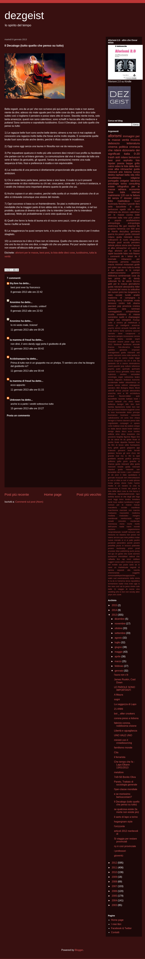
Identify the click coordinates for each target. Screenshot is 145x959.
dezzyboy (124, 231)
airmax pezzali (122, 390)
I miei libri (116, 924)
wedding (111, 592)
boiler (128, 407)
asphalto (128, 160)
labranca (135, 180)
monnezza (112, 524)
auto (138, 396)
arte (121, 172)
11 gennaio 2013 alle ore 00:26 (27, 329)
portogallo (113, 180)
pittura (118, 245)
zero (114, 594)
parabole (112, 543)
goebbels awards (116, 458)
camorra (128, 331)
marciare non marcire (130, 510)
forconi (136, 281)
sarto (131, 564)
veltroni (124, 385)
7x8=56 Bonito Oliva (125, 777)
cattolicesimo (113, 418)
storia (124, 245)
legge (137, 358)
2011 (115, 867)
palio (131, 540)
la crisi (133, 486)
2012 (115, 862)
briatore (123, 409)
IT (121, 198)
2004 (115, 900)
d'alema (111, 339)
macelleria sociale (117, 507)
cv (109, 429)
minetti (111, 521)
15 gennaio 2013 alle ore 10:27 (27, 408)
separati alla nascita (128, 570)
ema (117, 434)
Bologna (124, 388)
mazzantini (124, 513)
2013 (115, 615)
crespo (137, 426)
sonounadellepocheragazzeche (121, 575)
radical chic (134, 556)
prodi (137, 548)
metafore (119, 772)
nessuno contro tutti (119, 303)
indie (137, 215)
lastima (134, 355)
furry (110, 448)
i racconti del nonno (117, 289)
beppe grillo (133, 163)
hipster (111, 163)
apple (110, 253)
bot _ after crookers (124, 713)
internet (136, 192)
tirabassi (127, 380)
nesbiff (124, 532)
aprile (118, 656)
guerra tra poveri (116, 234)
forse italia (116, 192)
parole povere (133, 543)
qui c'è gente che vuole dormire (125, 554)
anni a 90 (122, 393)
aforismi (115, 136)
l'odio (130, 483)
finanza (111, 347)
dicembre (120, 619)
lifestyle (111, 242)
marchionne (113, 510)
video (118, 166)
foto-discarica (124, 347)
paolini (137, 540)
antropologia (114, 223)
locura (110, 361)
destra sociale (125, 339)
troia (126, 584)
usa (118, 320)
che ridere (114, 150)
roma (132, 371)
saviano (123, 374)
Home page (53, 494)
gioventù (118, 855)
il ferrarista (119, 757)
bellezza (111, 404)
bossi (117, 409)
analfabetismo (133, 220)
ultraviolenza (131, 382)
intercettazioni (134, 477)
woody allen (134, 592)
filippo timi (135, 437)
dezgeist (24, 15)
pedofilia (111, 545)
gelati (116, 448)
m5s (137, 175)
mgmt (137, 518)
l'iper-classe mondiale (125, 789)
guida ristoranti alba (124, 464)
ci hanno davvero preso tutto (127, 420)
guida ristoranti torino (128, 237)
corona (137, 336)
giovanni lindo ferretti (129, 450)
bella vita (129, 175)
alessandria (135, 390)
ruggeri (111, 562)
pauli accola (123, 242)
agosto (118, 637)
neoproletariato (114, 532)
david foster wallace (131, 429)
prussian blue (114, 551)
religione (135, 178)
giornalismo (134, 284)
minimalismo (134, 363)
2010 (115, 872)
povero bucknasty (116, 548)
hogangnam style (123, 821)
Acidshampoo (18, 358)
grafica (128, 458)
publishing (124, 551)
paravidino (121, 543)
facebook (118, 344)
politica (123, 146)
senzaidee (135, 374)
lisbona (128, 172)
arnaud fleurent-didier (119, 396)
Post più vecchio (89, 494)
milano (124, 157)
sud (115, 578)
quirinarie (136, 369)
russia (117, 562)
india (129, 355)
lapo (138, 494)
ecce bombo (134, 431)
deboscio (114, 143)
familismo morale (123, 747)
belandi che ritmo (124, 401)
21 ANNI (118, 709)
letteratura (133, 143)
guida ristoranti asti (130, 352)
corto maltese (114, 426)
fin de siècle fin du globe (119, 439)
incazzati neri (121, 477)
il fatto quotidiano (128, 475)
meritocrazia (126, 518)
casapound (130, 333)
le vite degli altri (128, 497)
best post (44, 252)
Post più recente (17, 494)
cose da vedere (126, 426)
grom (125, 461)
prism (130, 548)
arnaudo (125, 328)
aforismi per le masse (26, 252)
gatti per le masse (117, 284)
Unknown (15, 400)
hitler (137, 287)
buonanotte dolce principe (128, 412)
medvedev (123, 516)
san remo (122, 267)
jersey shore (120, 483)
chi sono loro (127, 418)
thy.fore (14, 283)
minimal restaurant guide (127, 264)
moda (137, 300)
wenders (111, 388)
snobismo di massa (128, 314)
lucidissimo (82, 252)
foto (138, 160)
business (124, 415)
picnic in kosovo (123, 545)
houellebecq (114, 178)
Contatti (115, 932)
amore (118, 328)
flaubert (131, 442)
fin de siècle (125, 281)
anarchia (111, 393)
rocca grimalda (122, 371)
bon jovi (111, 409)
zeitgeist (124, 180)
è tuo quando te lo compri (124, 270)
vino (138, 589)
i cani (128, 472)
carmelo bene (115, 333)
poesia (120, 163)
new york (127, 217)
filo (120, 226)
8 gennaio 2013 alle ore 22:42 (27, 292)
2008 (115, 881)
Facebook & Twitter (121, 928)
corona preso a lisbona (126, 718)
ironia (110, 483)
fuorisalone (135, 445)
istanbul (132, 226)
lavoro (117, 497)
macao (137, 505)
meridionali (112, 518)
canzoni (136, 331)
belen (137, 401)
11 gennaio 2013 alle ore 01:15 (27, 389)
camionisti (135, 415)
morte (129, 524)
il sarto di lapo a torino (126, 817)
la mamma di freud (20, 340)
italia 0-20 (132, 153)
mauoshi (136, 262)
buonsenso (113, 415)
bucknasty (113, 204)
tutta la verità (133, 267)
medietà (111, 516)
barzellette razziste (116, 399)
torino (124, 183)
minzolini (122, 521)
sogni (120, 377)
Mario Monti (134, 388)
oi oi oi (125, 540)
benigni (120, 404)
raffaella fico (114, 559)
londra (128, 499)
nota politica (129, 537)
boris (122, 331)
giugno (119, 647)
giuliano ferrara (115, 453)
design (111, 431)
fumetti (137, 347)
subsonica (128, 377)
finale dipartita (120, 442)
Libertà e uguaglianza (125, 730)
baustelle (118, 253)
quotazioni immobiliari (118, 556)
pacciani (112, 306)
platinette (136, 545)
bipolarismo (120, 407)
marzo (118, 661)
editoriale (112, 281)
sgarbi (123, 209)
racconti (111, 371)
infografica (135, 240)
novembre (120, 623)
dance (118, 429)
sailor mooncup (127, 562)
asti (117, 157)
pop (119, 306)
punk (132, 551)
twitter (121, 382)
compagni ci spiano (130, 423)
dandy (137, 278)
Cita (116, 752)
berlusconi (134, 157)
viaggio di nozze (126, 589)
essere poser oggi (126, 342)
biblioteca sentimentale (119, 275)
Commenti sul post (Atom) (29, 501)
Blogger (79, 950)
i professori (120, 851)
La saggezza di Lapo (125, 704)
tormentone (113, 584)
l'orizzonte (119, 826)
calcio (111, 166)
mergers (136, 516)
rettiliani (136, 559)
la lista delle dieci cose (63, 252)
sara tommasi (131, 309)
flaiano (136, 253)
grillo (119, 461)
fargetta (119, 437)
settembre (120, 633)
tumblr (111, 320)
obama (136, 303)
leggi (116, 499)
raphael (120, 175)
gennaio (119, 670)
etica (123, 434)
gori (125, 226)
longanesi (118, 361)
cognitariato (113, 423)
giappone (131, 448)
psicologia (113, 183)
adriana (122, 189)
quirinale (126, 369)
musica (135, 139)
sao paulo (123, 564)
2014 (115, 610)
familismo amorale (131, 344)
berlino (116, 331)
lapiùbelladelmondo (126, 494)
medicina (136, 513)
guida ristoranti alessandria (121, 287)
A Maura (118, 694)
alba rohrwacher (123, 169)
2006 (115, 891)
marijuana (112, 513)
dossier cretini (132, 198)
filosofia (122, 204)
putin (118, 369)
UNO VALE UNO (123, 735)
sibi (129, 209)
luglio (118, 642)
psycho (111, 369)
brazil (137, 201)
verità (125, 139)
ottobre (119, 628)
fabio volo (128, 253)
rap (123, 559)
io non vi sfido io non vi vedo (120, 480)
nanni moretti (133, 526)
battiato (129, 399)
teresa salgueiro (115, 380)
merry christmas (125, 300)
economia (134, 189)
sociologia (112, 377)
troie (131, 584)
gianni (122, 448)
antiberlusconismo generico (124, 273)
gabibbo (111, 350)
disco (124, 431)
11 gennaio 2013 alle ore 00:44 (27, 371)
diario (117, 431)
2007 (115, 886)
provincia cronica (131, 306)
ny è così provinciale (125, 846)
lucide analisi (132, 295)
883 (118, 388)
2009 (115, 877)
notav (137, 537)
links (110, 201)
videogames (134, 385)
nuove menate (114, 540)
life (138, 226)
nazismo (111, 529)
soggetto (136, 573)
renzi (129, 559)
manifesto (135, 507)
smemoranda (113, 573)
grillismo (111, 461)
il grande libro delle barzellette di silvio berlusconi (124, 207)
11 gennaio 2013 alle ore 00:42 (27, 348)
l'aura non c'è (121, 674)
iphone (137, 480)
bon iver (136, 407)
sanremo (112, 309)
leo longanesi (130, 292)
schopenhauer (133, 311)
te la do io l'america (116, 581)
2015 (115, 605)
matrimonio (114, 195)
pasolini (117, 366)
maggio (119, 652)
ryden (114, 267)
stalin (110, 578)
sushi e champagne (129, 317)
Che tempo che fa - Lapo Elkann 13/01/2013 (124, 764)
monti (110, 366)
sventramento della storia (128, 578)
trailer (121, 584)
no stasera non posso (126, 535)
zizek (119, 594)
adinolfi (111, 390)
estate (111, 186)
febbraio (119, 666)
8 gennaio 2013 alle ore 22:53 (27, 311)
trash (111, 157)
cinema (112, 146)
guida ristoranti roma (117, 355)
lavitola (111, 497)
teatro (137, 377)
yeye (110, 594)
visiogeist (126, 320)
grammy (136, 458)
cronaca (134, 146)
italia (120, 217)
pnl (109, 267)
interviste (112, 217)
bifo (127, 404)
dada (113, 429)
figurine (127, 437)
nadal (121, 526)
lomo (121, 499)
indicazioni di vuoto (118, 240)
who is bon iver (122, 592)
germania (135, 231)
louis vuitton (118, 502)
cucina (129, 215)
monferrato (135, 521)
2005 (115, 895)
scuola (111, 314)
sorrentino (113, 317)
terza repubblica (133, 581)
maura (111, 264)
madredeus (124, 201)
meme (125, 363)
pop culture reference (130, 366)
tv (133, 209)
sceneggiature (115, 311)
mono (122, 524)
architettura (135, 393)
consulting (134, 183)
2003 (115, 905)
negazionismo (134, 529)
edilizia (111, 434)
